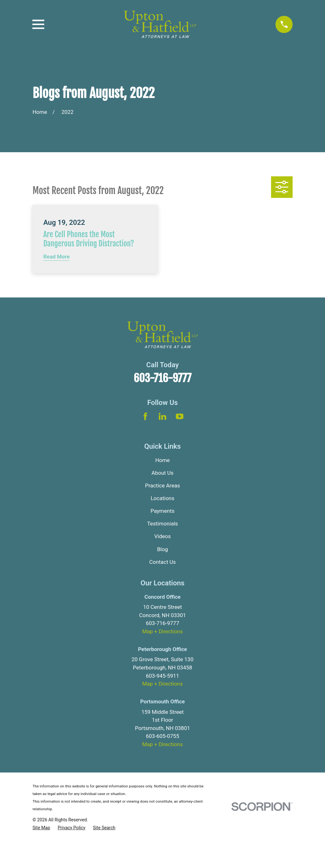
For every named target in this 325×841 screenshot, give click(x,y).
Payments (162, 511)
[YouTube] (179, 416)
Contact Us (162, 562)
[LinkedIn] (162, 416)
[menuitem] (41, 828)
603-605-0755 (162, 736)
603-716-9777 (162, 378)
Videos (162, 536)
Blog (162, 549)
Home (162, 460)
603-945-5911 (162, 676)
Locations (163, 498)
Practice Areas (162, 485)
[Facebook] (145, 416)
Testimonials (162, 523)
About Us (162, 473)
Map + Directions (162, 631)
